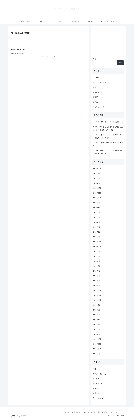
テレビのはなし (87, 412)
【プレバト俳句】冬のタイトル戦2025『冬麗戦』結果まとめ (107, 152)
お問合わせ (105, 412)
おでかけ (78, 412)
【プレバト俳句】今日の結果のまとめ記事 (108, 144)
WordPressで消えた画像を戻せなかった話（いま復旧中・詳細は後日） (108, 128)
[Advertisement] (48, 40)
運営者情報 (97, 412)
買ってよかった (69, 412)
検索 (94, 59)
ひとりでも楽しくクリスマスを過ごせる (108, 122)
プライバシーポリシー (117, 412)
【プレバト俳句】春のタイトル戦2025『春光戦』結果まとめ (107, 136)
